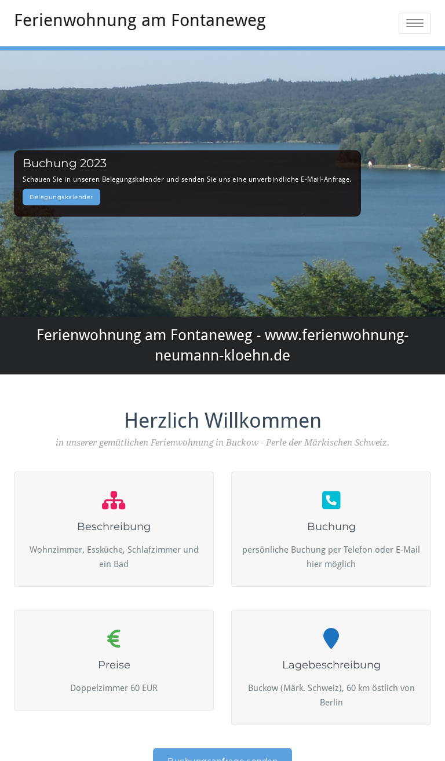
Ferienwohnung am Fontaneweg (140, 20)
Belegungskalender (61, 197)
